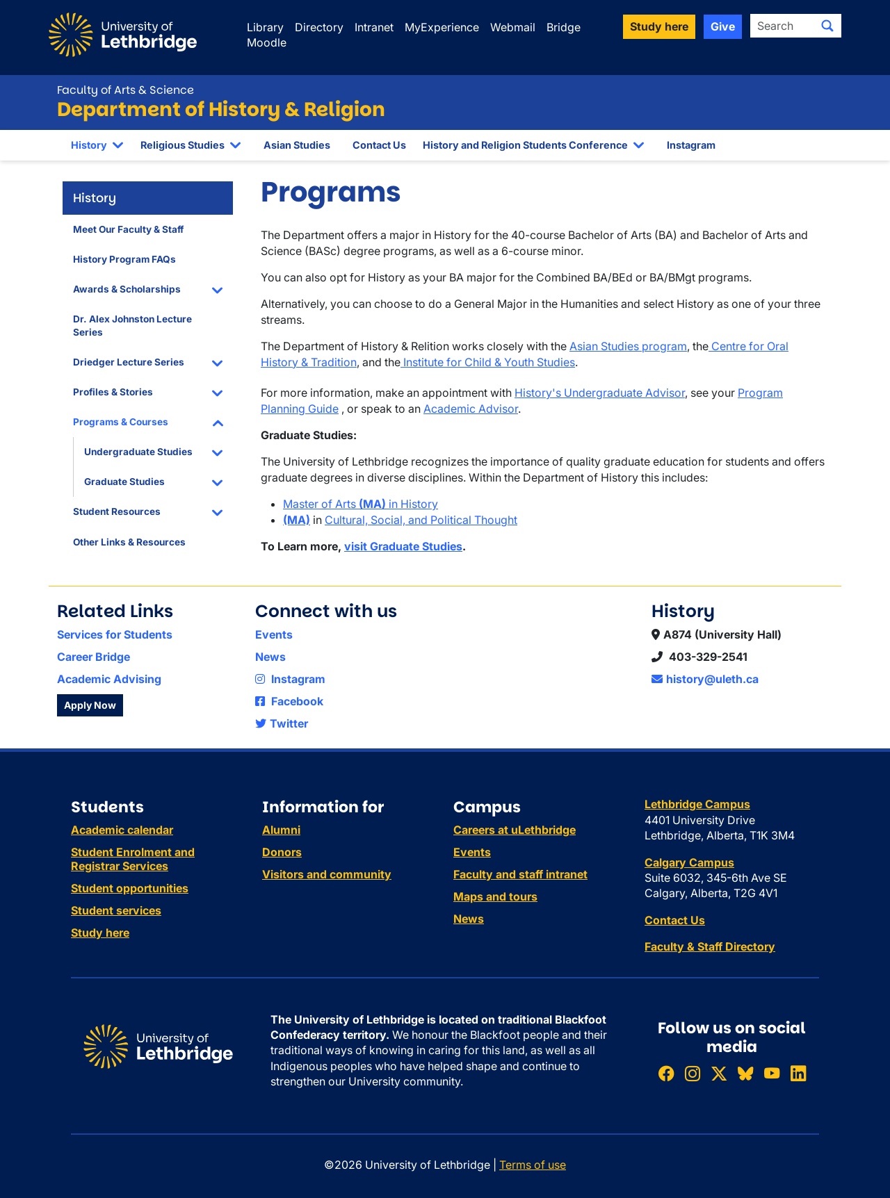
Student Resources (117, 511)
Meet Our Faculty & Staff (128, 229)
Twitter (281, 723)
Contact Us (379, 145)
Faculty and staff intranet (520, 874)
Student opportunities (129, 888)
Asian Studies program (628, 346)
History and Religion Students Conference (525, 145)
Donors (282, 852)
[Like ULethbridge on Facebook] (666, 1073)
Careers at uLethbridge (514, 830)
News (270, 657)
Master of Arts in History (360, 504)
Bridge (564, 27)
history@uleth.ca (705, 679)
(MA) (296, 520)
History (89, 145)
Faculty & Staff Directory (710, 946)
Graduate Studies (124, 481)
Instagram (691, 145)
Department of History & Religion (221, 109)
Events (274, 634)
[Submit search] (827, 26)
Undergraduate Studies (138, 451)
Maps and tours (495, 896)
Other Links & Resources (129, 542)
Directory (319, 27)
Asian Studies (297, 145)
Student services (116, 910)
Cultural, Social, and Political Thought (421, 520)
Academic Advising (109, 679)
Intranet (374, 27)
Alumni (281, 830)
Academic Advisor (470, 409)
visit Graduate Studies (403, 546)
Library (265, 27)
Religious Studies (182, 145)
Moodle (266, 42)
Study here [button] (659, 26)
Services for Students (114, 634)
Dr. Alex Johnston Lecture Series (132, 325)
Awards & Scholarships (127, 289)
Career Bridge (93, 657)
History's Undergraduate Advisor (600, 393)
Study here (100, 932)
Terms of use (532, 1165)
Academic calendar (122, 830)
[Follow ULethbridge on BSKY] (745, 1073)
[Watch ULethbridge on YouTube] (772, 1073)
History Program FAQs (124, 259)
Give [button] (723, 26)
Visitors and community (326, 874)
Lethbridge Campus (697, 804)
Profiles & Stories (113, 391)
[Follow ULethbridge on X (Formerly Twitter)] (719, 1073)
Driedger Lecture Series (128, 362)
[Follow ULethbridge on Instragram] (692, 1073)
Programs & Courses (120, 421)
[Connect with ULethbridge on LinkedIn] (798, 1073)
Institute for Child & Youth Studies (487, 362)
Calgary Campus (689, 862)
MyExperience (442, 27)
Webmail (512, 27)
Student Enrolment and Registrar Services (133, 859)
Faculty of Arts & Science (125, 90)
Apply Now (90, 705)
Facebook (289, 701)
